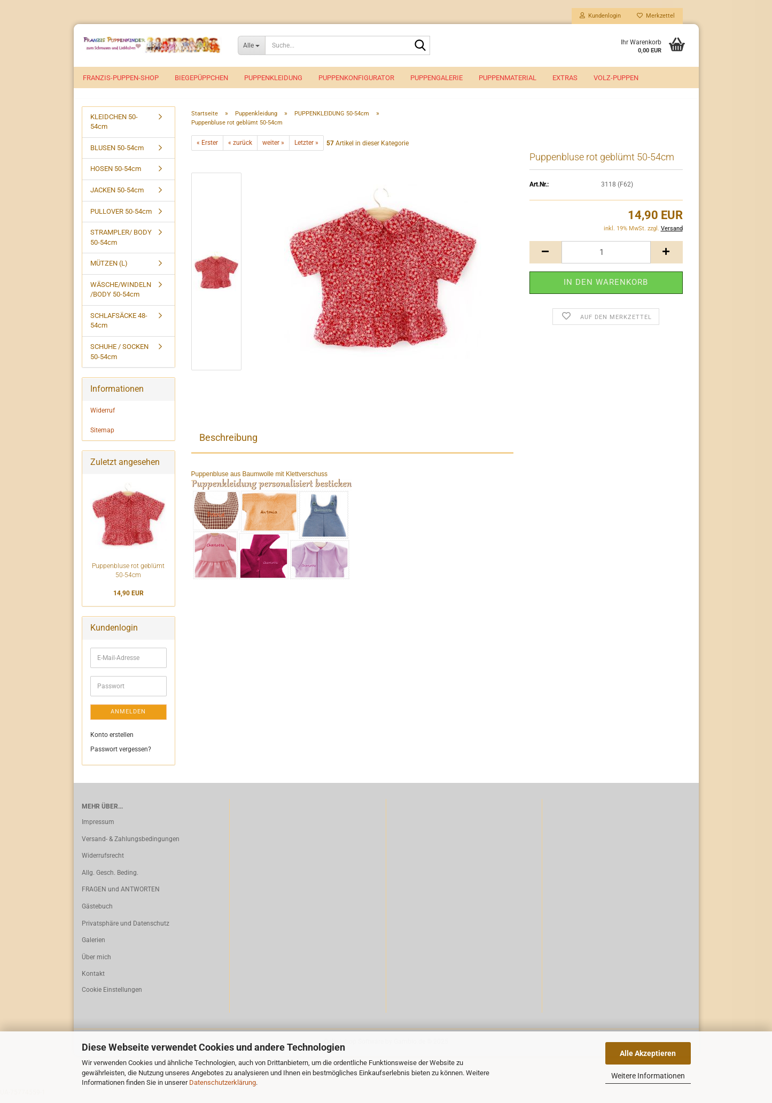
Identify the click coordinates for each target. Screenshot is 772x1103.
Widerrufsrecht (103, 862)
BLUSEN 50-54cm (117, 154)
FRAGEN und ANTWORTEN (121, 895)
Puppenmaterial (507, 78)
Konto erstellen (112, 740)
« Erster (207, 148)
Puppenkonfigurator (356, 78)
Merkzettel (656, 15)
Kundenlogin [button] (600, 15)
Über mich (96, 963)
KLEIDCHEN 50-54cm (114, 128)
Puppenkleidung (273, 78)
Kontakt (93, 980)
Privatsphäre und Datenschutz (125, 929)
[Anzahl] (606, 258)
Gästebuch (97, 912)
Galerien (93, 946)
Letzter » (306, 148)
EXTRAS (565, 78)
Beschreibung (228, 443)
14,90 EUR (128, 599)
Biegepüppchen (201, 78)
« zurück (240, 148)
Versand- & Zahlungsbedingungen (131, 845)
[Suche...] (251, 45)
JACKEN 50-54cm (117, 196)
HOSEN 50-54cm (115, 175)
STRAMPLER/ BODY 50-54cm (121, 243)
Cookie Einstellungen (112, 995)
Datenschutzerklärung (222, 1082)
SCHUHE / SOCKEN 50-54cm (119, 357)
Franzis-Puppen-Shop (121, 78)
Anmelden (128, 717)
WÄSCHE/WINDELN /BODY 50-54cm (120, 295)
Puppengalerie (436, 78)
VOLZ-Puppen (616, 78)
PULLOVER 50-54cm (121, 217)
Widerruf (102, 416)
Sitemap (102, 436)
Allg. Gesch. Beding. (110, 878)
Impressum (98, 828)
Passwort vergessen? (120, 755)
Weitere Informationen (648, 1075)
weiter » (273, 148)
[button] (545, 258)
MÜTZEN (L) (109, 270)
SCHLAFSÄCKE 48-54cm (118, 326)
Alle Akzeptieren (648, 1053)
